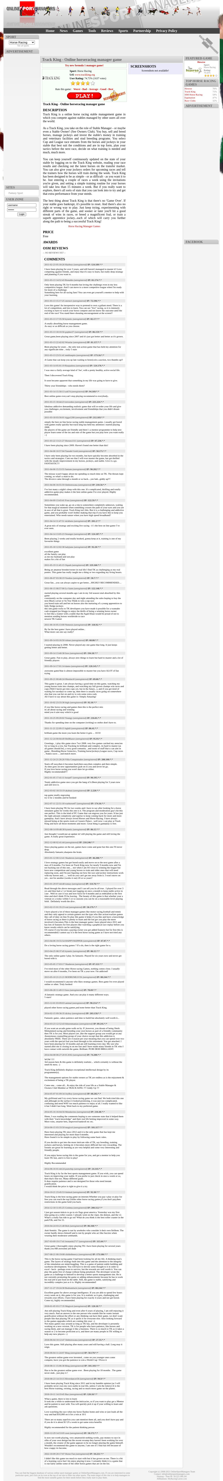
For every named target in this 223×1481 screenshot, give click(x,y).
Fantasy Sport (16, 193)
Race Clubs (190, 100)
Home (50, 31)
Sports (123, 31)
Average (93, 89)
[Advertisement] (22, 118)
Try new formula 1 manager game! (84, 65)
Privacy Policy (166, 31)
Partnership (142, 31)
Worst (76, 89)
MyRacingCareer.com (177, 1479)
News (63, 31)
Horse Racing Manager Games (84, 226)
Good (103, 89)
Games (78, 31)
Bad (84, 89)
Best (110, 89)
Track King (190, 91)
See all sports (23, 45)
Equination (190, 97)
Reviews (107, 31)
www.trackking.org (85, 74)
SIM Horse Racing (194, 94)
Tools (92, 31)
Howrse (201, 62)
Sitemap (160, 1476)
